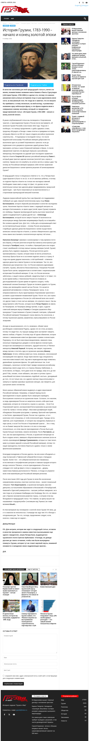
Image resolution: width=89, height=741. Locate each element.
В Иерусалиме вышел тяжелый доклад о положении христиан (79, 31)
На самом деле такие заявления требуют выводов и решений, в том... (79, 56)
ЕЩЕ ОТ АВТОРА (33, 569)
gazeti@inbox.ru (21, 710)
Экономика (65, 717)
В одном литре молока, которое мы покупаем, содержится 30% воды (11, 617)
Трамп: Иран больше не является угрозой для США (79, 77)
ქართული (84, 5)
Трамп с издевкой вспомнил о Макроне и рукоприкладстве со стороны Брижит (79, 119)
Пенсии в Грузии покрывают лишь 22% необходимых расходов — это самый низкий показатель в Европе (48, 619)
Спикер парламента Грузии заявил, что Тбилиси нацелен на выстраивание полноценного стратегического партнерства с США (29, 620)
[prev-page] (53, 569)
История (64, 714)
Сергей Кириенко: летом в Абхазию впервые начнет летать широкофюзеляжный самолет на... (79, 68)
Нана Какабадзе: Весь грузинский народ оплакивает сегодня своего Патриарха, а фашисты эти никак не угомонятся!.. (30, 592)
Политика (64, 707)
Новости (11, 23)
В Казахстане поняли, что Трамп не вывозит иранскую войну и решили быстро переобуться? (78, 89)
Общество (64, 710)
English (77, 5)
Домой (4, 23)
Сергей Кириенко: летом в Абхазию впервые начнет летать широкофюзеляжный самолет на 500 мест (44, 729)
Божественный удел (47, 587)
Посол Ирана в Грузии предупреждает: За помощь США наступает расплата (78, 100)
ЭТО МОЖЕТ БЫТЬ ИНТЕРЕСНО (14, 569)
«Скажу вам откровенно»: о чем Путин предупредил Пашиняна (79, 129)
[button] (84, 18)
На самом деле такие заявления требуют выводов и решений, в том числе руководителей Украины (44, 719)
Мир (12, 18)
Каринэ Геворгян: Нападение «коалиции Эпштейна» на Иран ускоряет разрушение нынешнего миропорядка (79, 45)
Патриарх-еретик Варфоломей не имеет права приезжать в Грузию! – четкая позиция (11, 591)
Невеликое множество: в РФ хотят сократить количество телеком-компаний (79, 110)
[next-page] (56, 569)
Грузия (6, 18)
